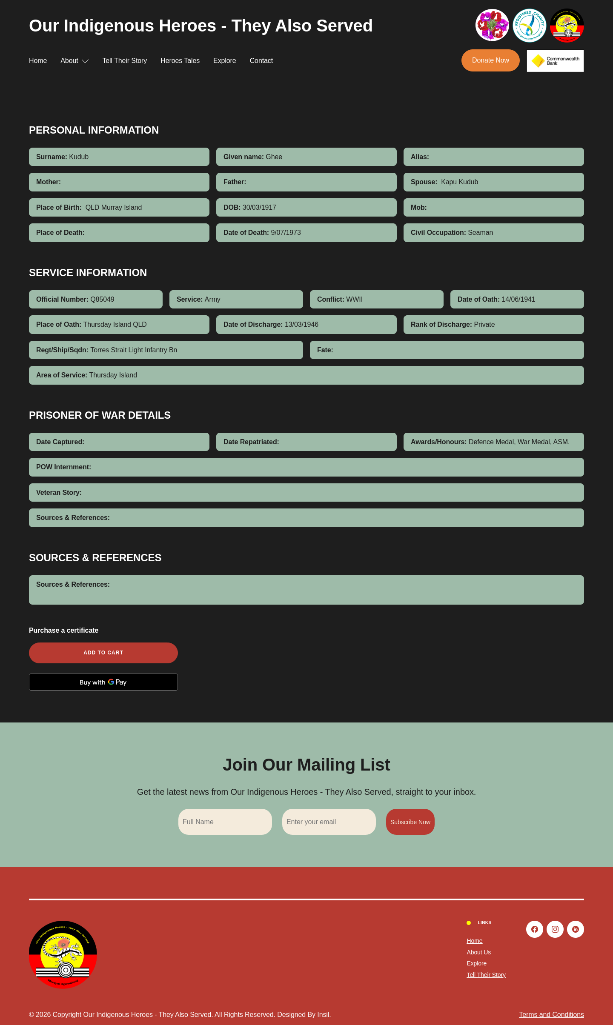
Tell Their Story (124, 60)
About (74, 60)
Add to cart (103, 653)
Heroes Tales (180, 60)
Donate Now (490, 60)
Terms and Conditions (551, 1014)
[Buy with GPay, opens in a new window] (103, 682)
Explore (224, 60)
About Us (479, 952)
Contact (261, 60)
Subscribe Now (410, 822)
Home (38, 60)
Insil (323, 1014)
